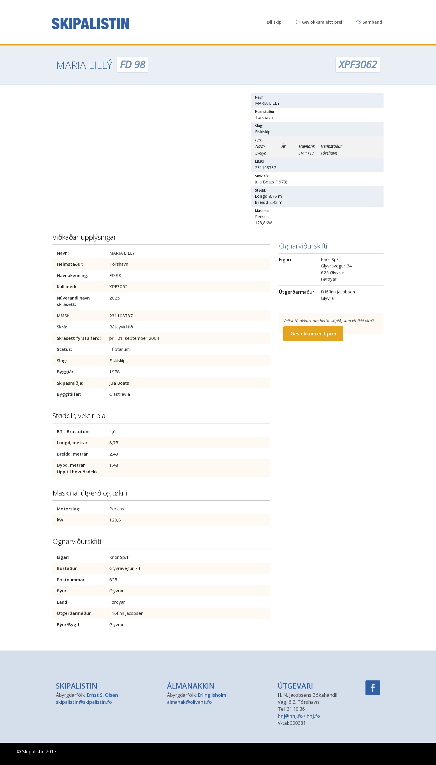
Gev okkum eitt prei (319, 22)
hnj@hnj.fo (290, 716)
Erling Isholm (212, 695)
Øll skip (274, 22)
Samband (369, 22)
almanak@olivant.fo (189, 702)
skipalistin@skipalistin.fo (84, 702)
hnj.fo (313, 716)
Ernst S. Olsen (102, 695)
